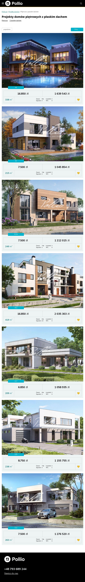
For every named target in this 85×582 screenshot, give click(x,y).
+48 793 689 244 (15, 569)
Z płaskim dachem (15, 21)
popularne (7, 29)
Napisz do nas (11, 573)
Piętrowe (5, 21)
